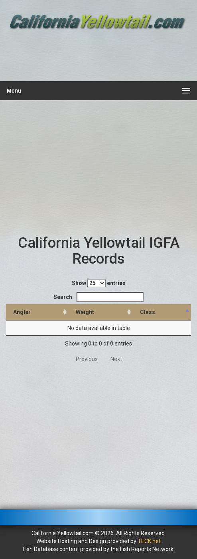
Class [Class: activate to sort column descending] (147, 312)
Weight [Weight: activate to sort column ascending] (85, 312)
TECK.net (149, 541)
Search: (98, 297)
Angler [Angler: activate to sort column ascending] (22, 312)
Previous (87, 359)
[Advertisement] (97, 56)
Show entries (99, 283)
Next (116, 359)
